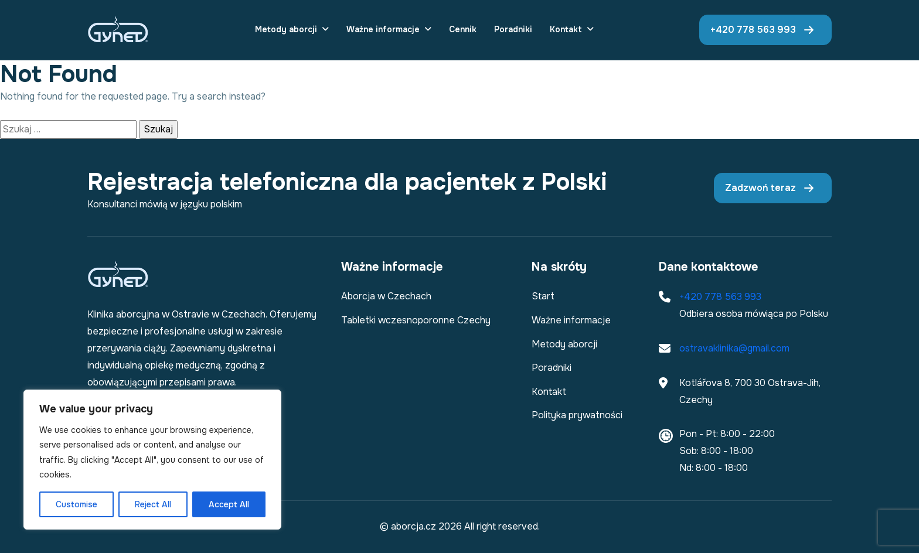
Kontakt (566, 29)
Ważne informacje (383, 29)
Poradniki (513, 29)
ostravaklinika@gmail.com (734, 348)
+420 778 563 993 (753, 29)
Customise (76, 504)
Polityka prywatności (577, 415)
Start (543, 296)
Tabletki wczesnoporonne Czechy (416, 320)
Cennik (462, 29)
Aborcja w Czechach (386, 296)
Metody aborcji (286, 29)
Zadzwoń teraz (760, 188)
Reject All (153, 504)
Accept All (229, 504)
